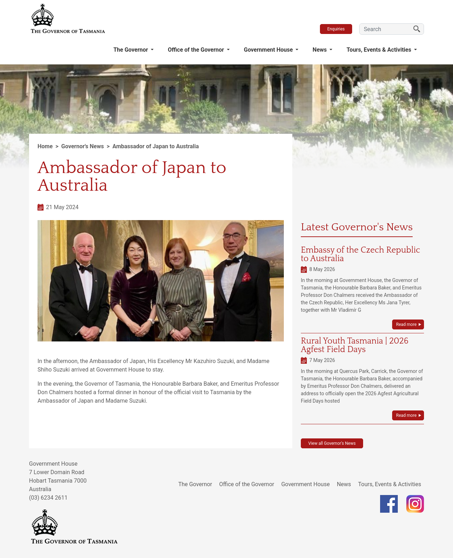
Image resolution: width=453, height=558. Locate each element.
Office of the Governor (196, 49)
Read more (406, 324)
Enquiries (336, 29)
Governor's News (82, 146)
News (320, 49)
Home (45, 146)
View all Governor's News (332, 443)
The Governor (131, 49)
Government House (269, 49)
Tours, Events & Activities (379, 49)
